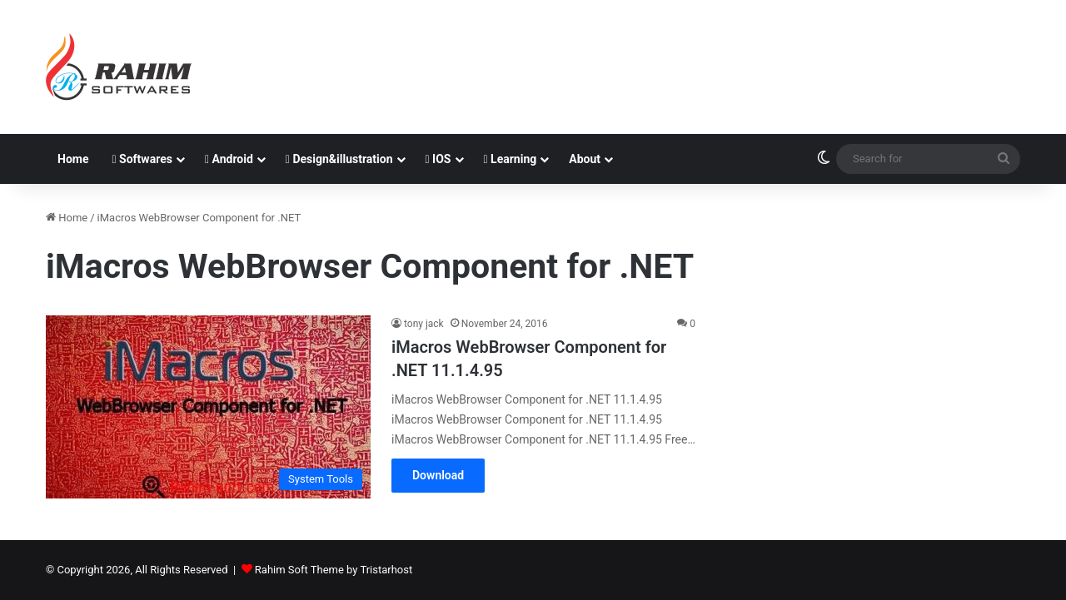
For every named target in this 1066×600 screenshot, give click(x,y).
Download (438, 475)
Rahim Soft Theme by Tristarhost (333, 569)
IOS (438, 159)
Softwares (142, 159)
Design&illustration (339, 159)
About (584, 159)
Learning (510, 159)
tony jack (424, 324)
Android (229, 159)
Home (72, 159)
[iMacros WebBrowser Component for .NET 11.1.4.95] (208, 406)
